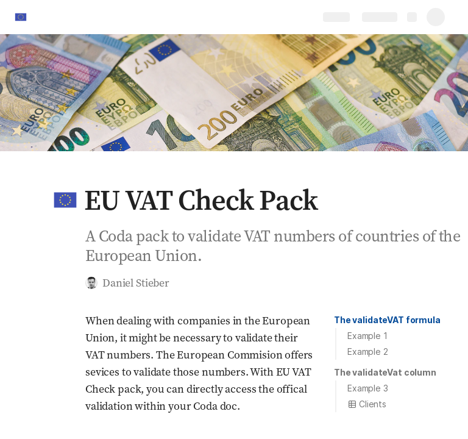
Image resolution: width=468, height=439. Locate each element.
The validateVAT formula (387, 320)
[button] (65, 200)
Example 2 (367, 351)
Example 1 (367, 335)
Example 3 (367, 388)
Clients (366, 404)
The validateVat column (385, 372)
